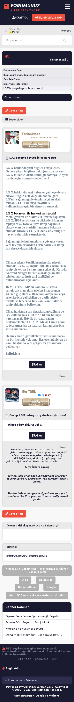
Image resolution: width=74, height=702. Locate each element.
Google (51, 587)
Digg (25, 580)
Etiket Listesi (12, 97)
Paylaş (62, 376)
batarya (11, 555)
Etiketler (11, 547)
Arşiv (53, 659)
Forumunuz (41, 659)
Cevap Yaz (14, 110)
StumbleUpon (27, 587)
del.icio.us (45, 580)
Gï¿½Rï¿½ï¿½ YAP (48, 17)
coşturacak (36, 555)
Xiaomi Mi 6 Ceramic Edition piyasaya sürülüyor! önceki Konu (37, 571)
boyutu (22, 555)
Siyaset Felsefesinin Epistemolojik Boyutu (32, 616)
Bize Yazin (24, 659)
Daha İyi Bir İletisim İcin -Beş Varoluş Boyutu (34, 635)
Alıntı (37, 364)
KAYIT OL (20, 17)
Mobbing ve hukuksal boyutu (24, 628)
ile (45, 555)
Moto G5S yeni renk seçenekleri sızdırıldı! (37, 595)
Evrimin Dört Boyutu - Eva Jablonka (28, 622)
